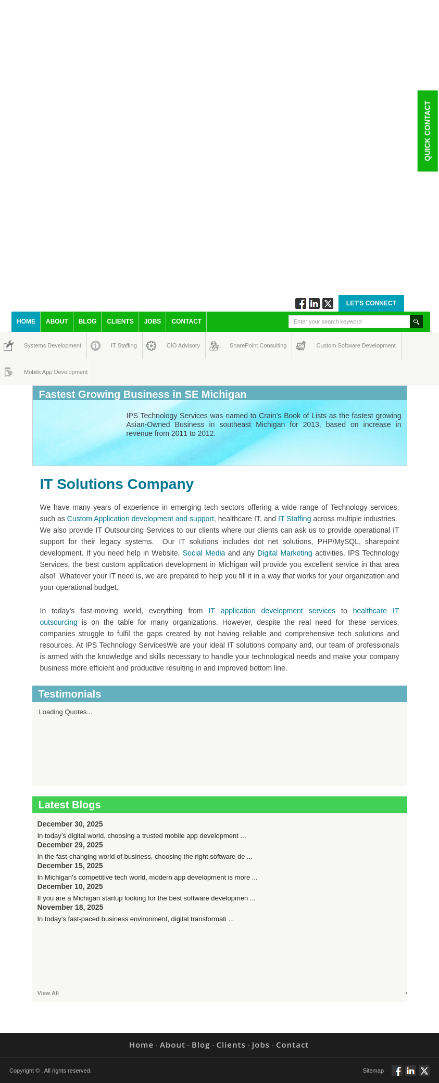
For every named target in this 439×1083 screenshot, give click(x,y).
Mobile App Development (34, 372)
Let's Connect (371, 303)
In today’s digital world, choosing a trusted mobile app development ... (141, 836)
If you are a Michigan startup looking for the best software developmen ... (146, 898)
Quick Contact (427, 130)
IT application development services (271, 611)
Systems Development (33, 345)
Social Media (204, 553)
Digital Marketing (284, 553)
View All (48, 993)
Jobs (152, 321)
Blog (88, 321)
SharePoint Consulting (239, 345)
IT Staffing (118, 345)
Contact (186, 321)
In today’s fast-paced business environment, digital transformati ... (135, 919)
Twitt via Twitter (327, 303)
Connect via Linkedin (314, 303)
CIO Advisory (174, 345)
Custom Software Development (327, 345)
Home (26, 321)
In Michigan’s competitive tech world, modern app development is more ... (147, 877)
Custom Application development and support (140, 518)
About (57, 321)
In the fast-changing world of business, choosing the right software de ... (145, 856)
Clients (120, 321)
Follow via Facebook (300, 303)
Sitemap (373, 1070)
